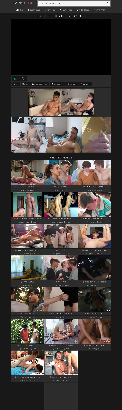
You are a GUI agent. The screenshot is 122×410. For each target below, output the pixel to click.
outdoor (86, 84)
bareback (72, 84)
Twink (24, 3)
